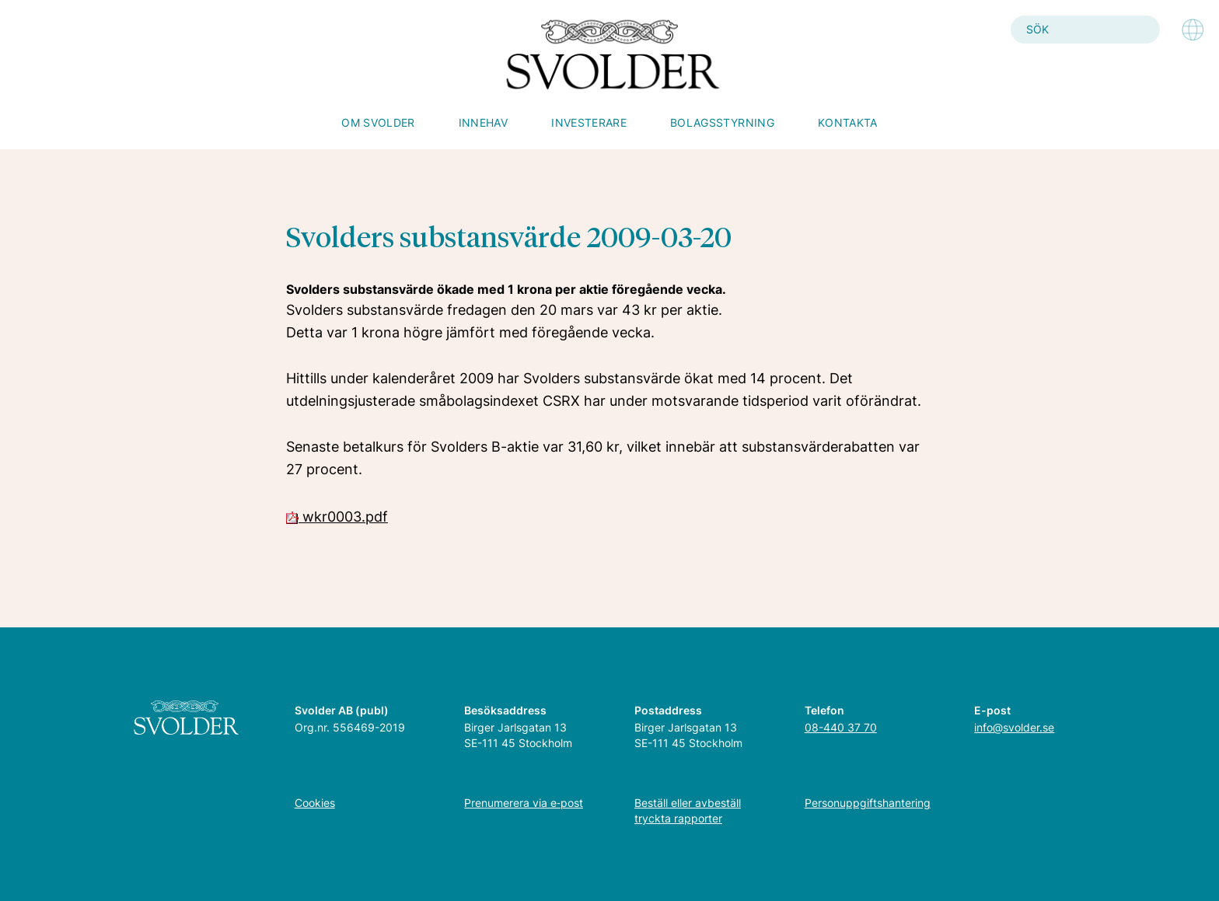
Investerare (589, 122)
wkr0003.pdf (337, 516)
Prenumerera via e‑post (523, 802)
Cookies (315, 802)
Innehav (483, 122)
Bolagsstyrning (722, 122)
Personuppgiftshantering (868, 802)
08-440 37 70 (841, 727)
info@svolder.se (1014, 727)
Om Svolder (378, 122)
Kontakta (848, 122)
